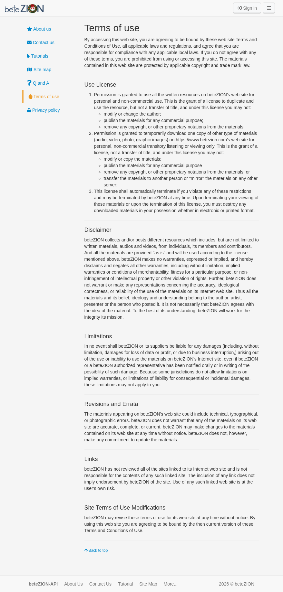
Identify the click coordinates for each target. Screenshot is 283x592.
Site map (39, 69)
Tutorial (125, 584)
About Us (73, 584)
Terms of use (43, 96)
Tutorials (37, 56)
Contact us (40, 42)
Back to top (96, 550)
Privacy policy (43, 110)
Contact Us (100, 584)
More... (171, 584)
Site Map (148, 584)
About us (39, 29)
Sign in (247, 8)
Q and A (38, 83)
